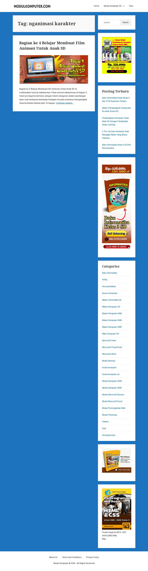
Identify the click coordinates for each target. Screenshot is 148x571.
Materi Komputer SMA (112, 313)
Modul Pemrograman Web (113, 408)
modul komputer (109, 367)
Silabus (105, 421)
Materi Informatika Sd (111, 300)
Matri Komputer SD (110, 334)
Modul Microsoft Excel (112, 401)
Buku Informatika (109, 273)
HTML (105, 279)
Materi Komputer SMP (112, 327)
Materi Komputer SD (111, 307)
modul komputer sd (110, 374)
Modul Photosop (109, 415)
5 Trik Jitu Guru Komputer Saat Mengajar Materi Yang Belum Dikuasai (115, 134)
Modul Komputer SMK (112, 388)
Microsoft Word (109, 354)
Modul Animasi (108, 361)
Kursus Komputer (109, 293)
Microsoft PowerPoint (112, 347)
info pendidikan (109, 286)
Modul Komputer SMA (112, 381)
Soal (104, 428)
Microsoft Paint (109, 340)
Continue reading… (65, 103)
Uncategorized (108, 435)
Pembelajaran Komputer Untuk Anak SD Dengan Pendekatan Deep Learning (115, 121)
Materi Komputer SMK (112, 320)
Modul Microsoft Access (113, 394)
